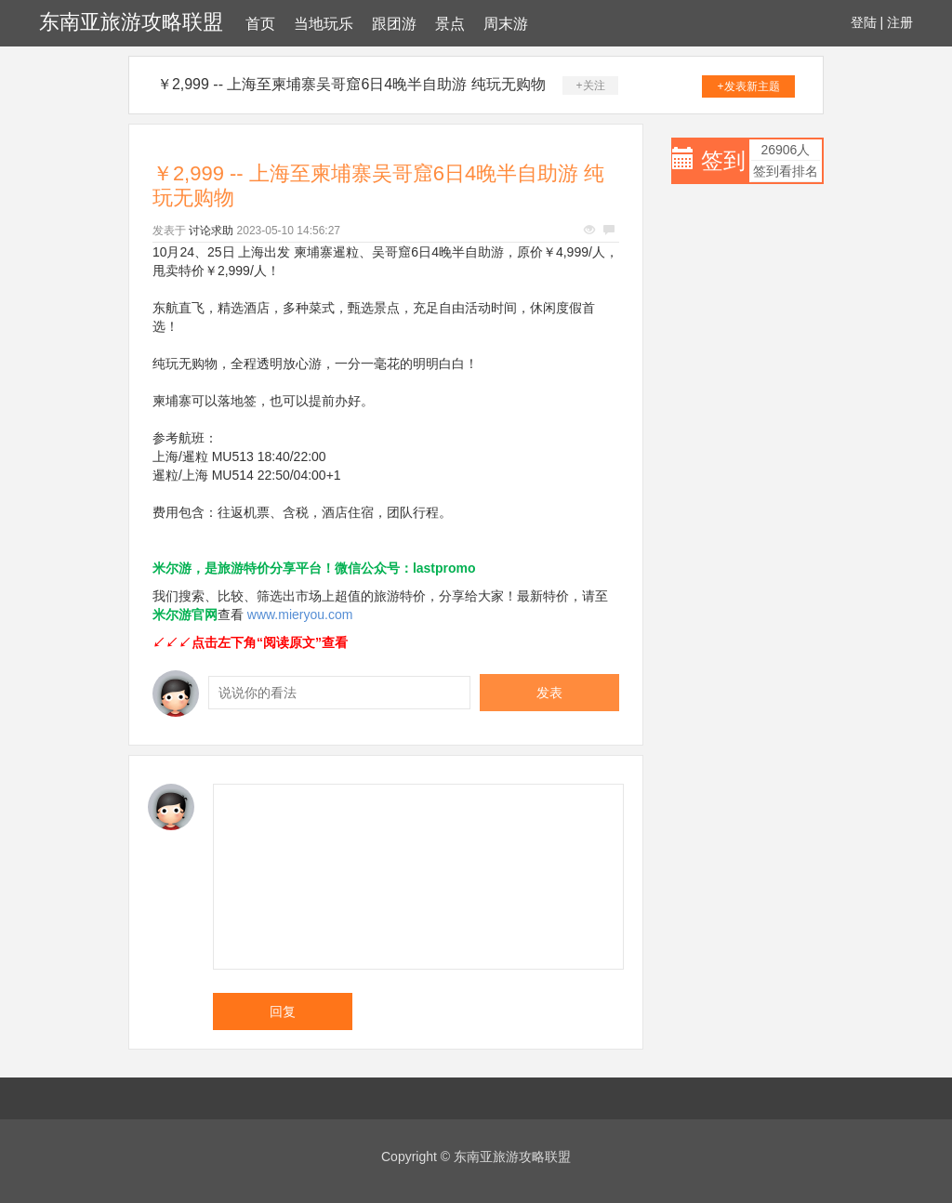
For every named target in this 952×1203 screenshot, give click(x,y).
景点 (450, 24)
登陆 (864, 22)
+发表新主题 (749, 86)
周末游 (505, 24)
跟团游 (394, 24)
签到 (723, 160)
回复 (283, 1011)
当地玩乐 (323, 24)
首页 (260, 24)
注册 (900, 22)
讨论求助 (211, 230)
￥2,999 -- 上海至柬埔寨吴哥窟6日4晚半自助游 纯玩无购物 (351, 84)
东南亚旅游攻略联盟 (131, 21)
